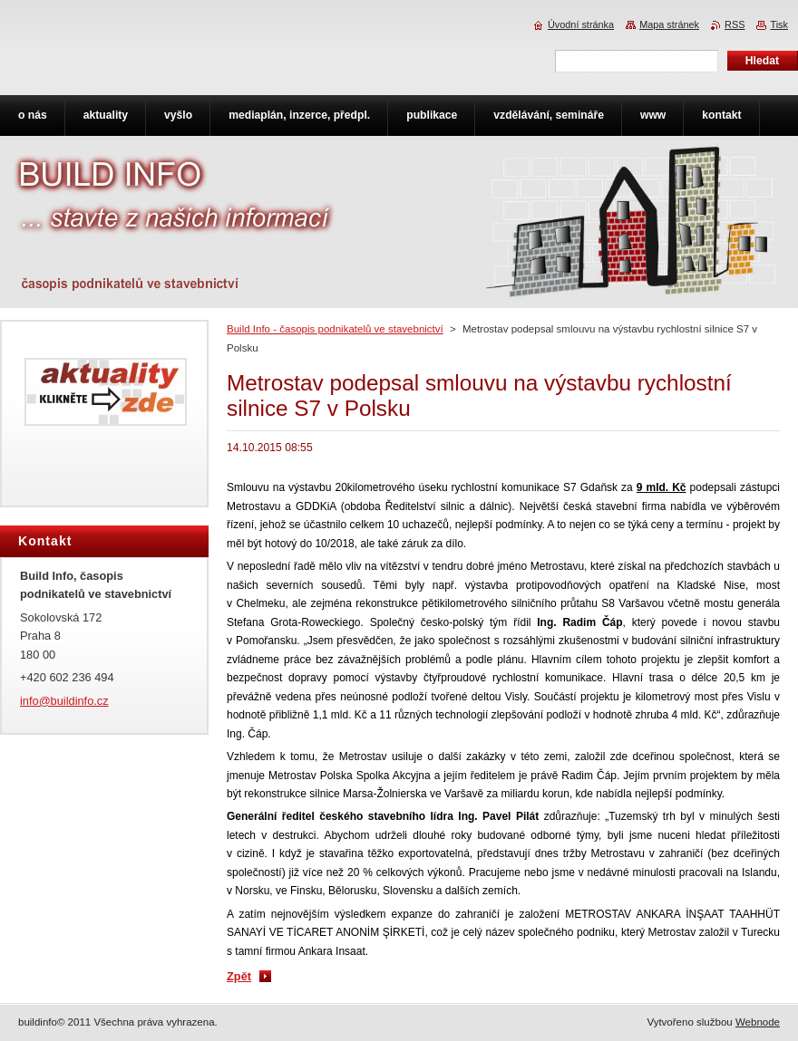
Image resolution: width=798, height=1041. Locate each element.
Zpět (239, 976)
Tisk (779, 24)
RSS (734, 24)
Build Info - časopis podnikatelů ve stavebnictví (335, 328)
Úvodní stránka (581, 24)
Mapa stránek (669, 24)
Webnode (757, 1022)
